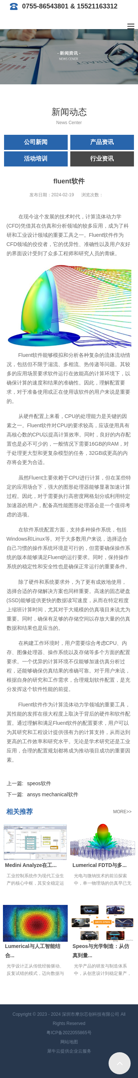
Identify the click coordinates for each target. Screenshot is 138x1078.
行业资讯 (102, 158)
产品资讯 (102, 142)
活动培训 (35, 158)
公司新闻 (35, 142)
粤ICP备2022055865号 (69, 1032)
